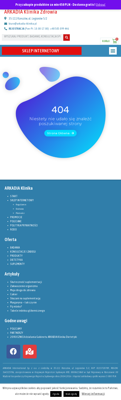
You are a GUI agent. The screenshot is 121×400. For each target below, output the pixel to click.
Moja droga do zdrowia (23, 290)
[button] (113, 51)
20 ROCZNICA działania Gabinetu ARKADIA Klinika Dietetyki (43, 336)
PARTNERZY (16, 332)
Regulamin (21, 204)
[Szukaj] (66, 37)
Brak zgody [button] (71, 394)
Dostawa (20, 209)
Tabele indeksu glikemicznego (27, 310)
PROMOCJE (16, 217)
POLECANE (16, 221)
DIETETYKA (16, 259)
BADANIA (15, 247)
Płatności (20, 213)
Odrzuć (100, 5)
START (14, 196)
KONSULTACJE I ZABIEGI (23, 251)
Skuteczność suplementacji (26, 281)
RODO (13, 229)
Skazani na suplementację (25, 298)
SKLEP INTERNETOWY (41, 50)
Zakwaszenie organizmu (24, 286)
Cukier (13, 294)
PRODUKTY (16, 255)
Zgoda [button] (55, 394)
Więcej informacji (93, 394)
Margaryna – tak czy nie (23, 302)
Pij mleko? (16, 306)
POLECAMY (16, 328)
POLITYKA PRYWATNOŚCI (24, 225)
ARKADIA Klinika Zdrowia (30, 12)
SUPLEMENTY (17, 263)
